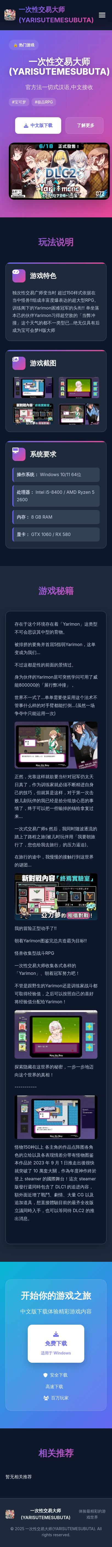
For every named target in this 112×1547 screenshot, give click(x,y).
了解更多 (85, 125)
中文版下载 (38, 125)
